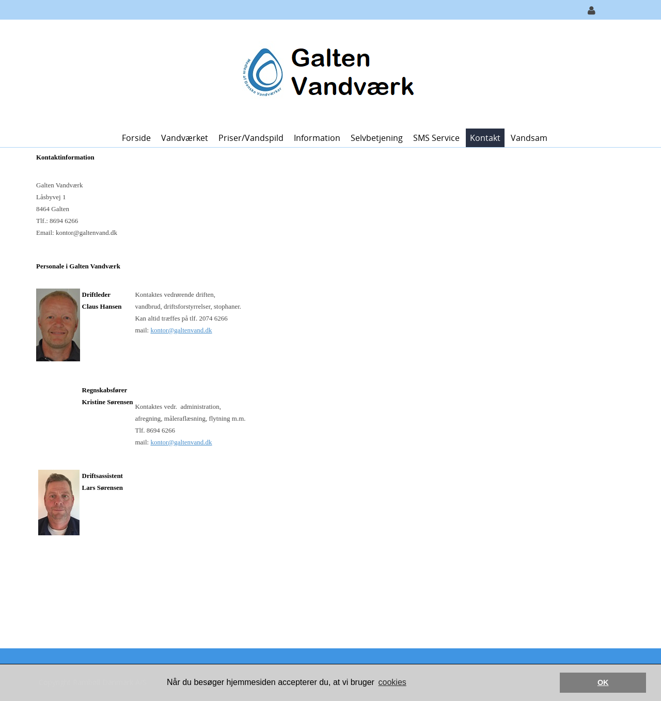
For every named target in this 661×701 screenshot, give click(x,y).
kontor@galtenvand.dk (181, 330)
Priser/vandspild (251, 138)
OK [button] (603, 682)
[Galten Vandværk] (326, 73)
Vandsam (529, 138)
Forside (136, 138)
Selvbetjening (377, 138)
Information (317, 138)
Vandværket (184, 138)
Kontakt (485, 138)
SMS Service (436, 138)
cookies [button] (392, 682)
